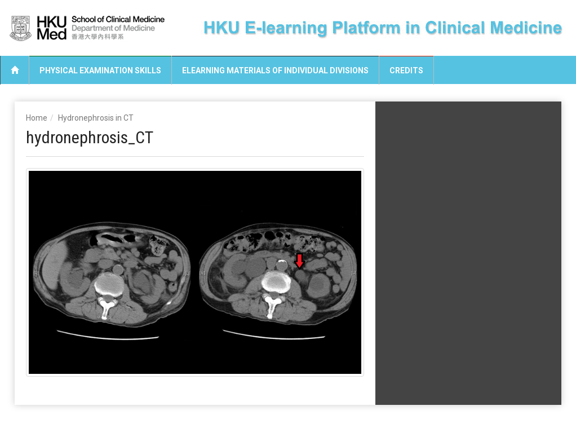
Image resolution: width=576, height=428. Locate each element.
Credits (406, 70)
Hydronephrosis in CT (96, 117)
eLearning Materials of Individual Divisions (275, 70)
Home (36, 117)
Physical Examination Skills (100, 70)
